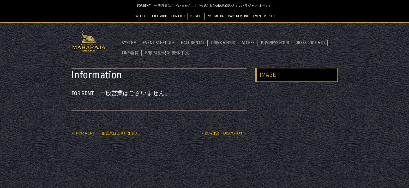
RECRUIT (196, 16)
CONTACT (178, 16)
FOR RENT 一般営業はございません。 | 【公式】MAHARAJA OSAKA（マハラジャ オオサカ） (204, 6)
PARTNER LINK (238, 16)
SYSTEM (129, 42)
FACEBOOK (159, 16)
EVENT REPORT (264, 16)
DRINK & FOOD (223, 42)
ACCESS (248, 42)
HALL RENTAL (193, 42)
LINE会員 (130, 53)
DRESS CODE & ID (310, 42)
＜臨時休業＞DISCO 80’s (224, 133)
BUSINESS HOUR (275, 42)
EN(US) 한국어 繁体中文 (167, 53)
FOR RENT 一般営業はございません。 (106, 133)
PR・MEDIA (215, 16)
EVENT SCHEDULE (159, 42)
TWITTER (140, 16)
